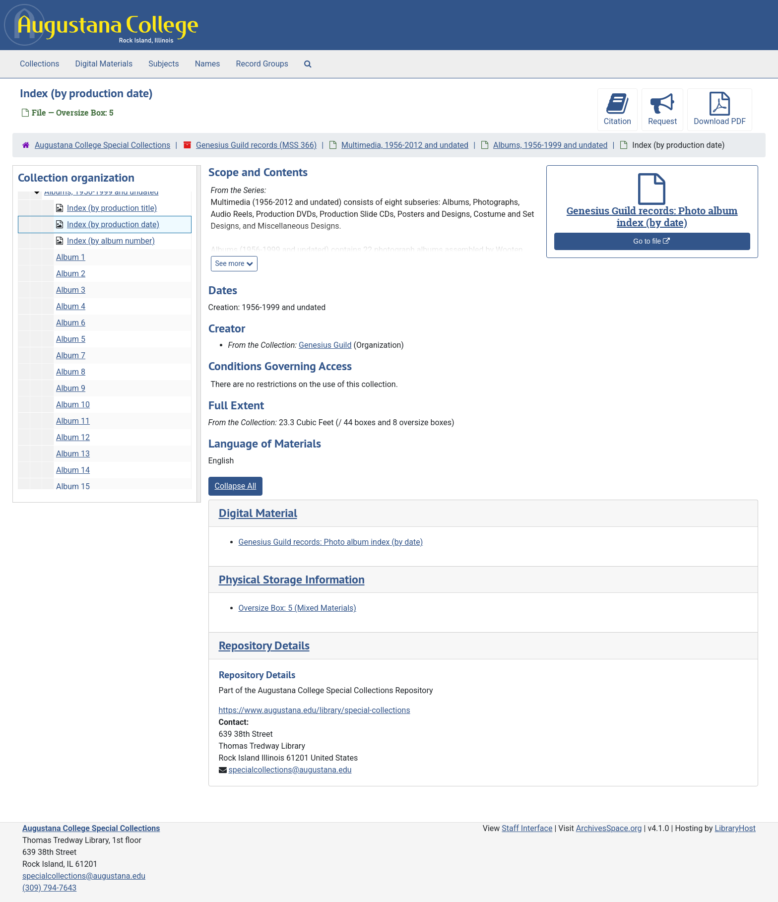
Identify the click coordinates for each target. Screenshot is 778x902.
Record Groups (262, 63)
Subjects (163, 63)
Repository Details (264, 645)
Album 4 (70, 306)
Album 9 (70, 388)
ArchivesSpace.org (609, 828)
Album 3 (70, 290)
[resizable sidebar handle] (198, 334)
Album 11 (73, 421)
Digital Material (258, 512)
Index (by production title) (112, 208)
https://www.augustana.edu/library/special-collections (314, 710)
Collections (40, 63)
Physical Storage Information (292, 579)
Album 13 (73, 453)
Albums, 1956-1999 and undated (550, 145)
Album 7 (70, 355)
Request (662, 109)
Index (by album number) (111, 241)
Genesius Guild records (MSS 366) (256, 145)
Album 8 (70, 372)
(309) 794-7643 (49, 888)
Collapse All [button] (236, 486)
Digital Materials (104, 63)
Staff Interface (527, 828)
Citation (617, 109)
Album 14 (73, 470)
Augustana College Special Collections (102, 145)
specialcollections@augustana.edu (289, 769)
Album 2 (70, 273)
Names (207, 63)
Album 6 (70, 322)
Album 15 (73, 486)
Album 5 (70, 339)
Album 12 (73, 437)
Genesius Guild (325, 345)
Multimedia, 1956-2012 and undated (404, 145)
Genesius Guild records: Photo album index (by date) (331, 542)
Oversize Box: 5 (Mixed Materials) (297, 608)
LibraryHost (735, 828)
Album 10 (73, 404)
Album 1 (70, 257)
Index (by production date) (113, 224)
